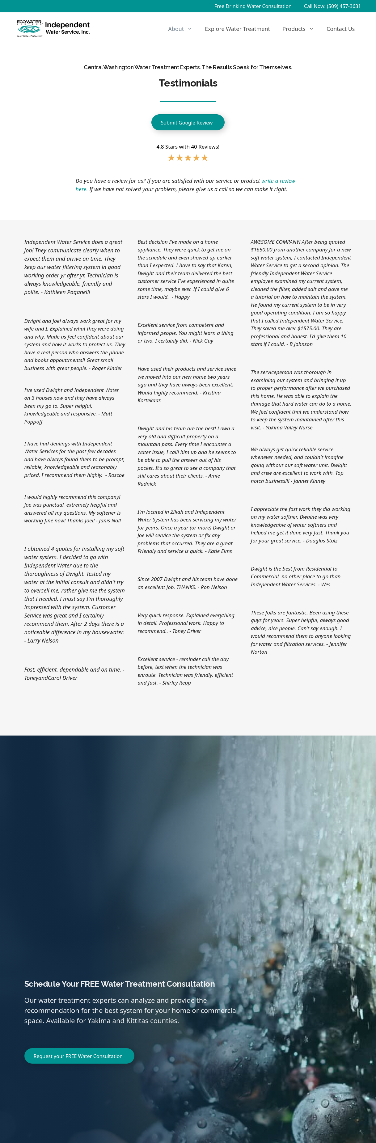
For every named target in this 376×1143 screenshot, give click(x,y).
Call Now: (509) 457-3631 (332, 6)
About (183, 29)
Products (301, 29)
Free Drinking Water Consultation (253, 6)
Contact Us (341, 28)
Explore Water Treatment (237, 28)
